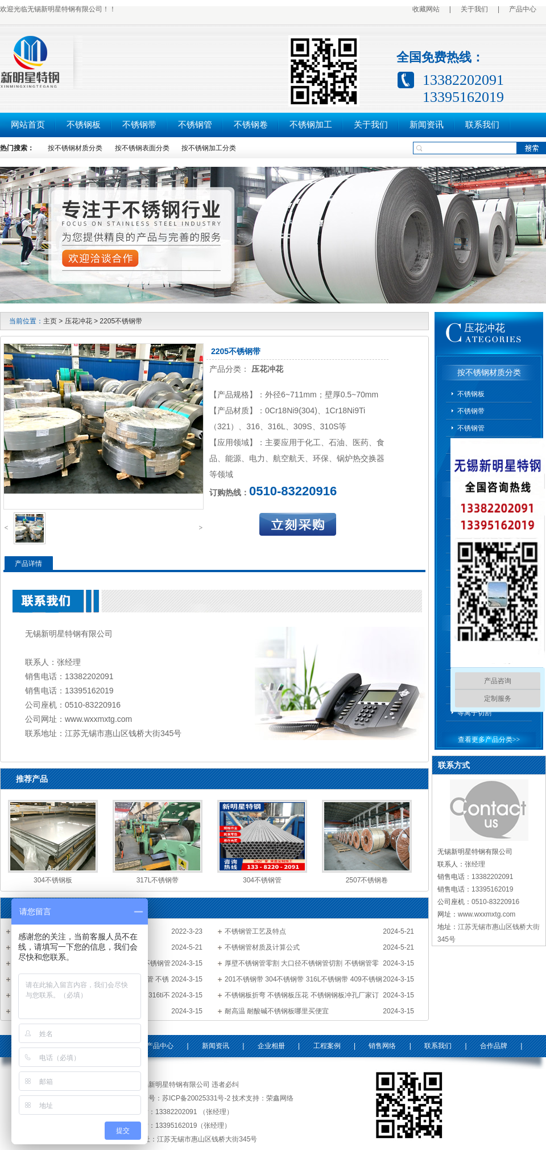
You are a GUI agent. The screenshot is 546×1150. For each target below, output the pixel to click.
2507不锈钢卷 (367, 880)
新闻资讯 (427, 124)
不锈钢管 (195, 124)
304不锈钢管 (262, 880)
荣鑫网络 (279, 1098)
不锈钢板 (84, 124)
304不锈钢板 (53, 880)
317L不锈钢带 (157, 880)
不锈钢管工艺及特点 (255, 931)
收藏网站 (426, 9)
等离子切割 (474, 713)
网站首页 (28, 124)
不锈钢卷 (251, 124)
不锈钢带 (139, 124)
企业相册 (271, 1046)
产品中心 (522, 9)
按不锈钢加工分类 (208, 148)
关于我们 (474, 9)
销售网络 (382, 1046)
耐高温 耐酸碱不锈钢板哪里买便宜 (277, 1011)
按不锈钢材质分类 (75, 148)
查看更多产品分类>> (489, 740)
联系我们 (482, 124)
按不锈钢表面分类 (142, 148)
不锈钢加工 (310, 124)
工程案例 (327, 1046)
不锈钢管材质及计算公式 (262, 947)
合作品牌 (493, 1046)
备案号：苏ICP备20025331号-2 (182, 1098)
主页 (50, 321)
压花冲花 (78, 321)
